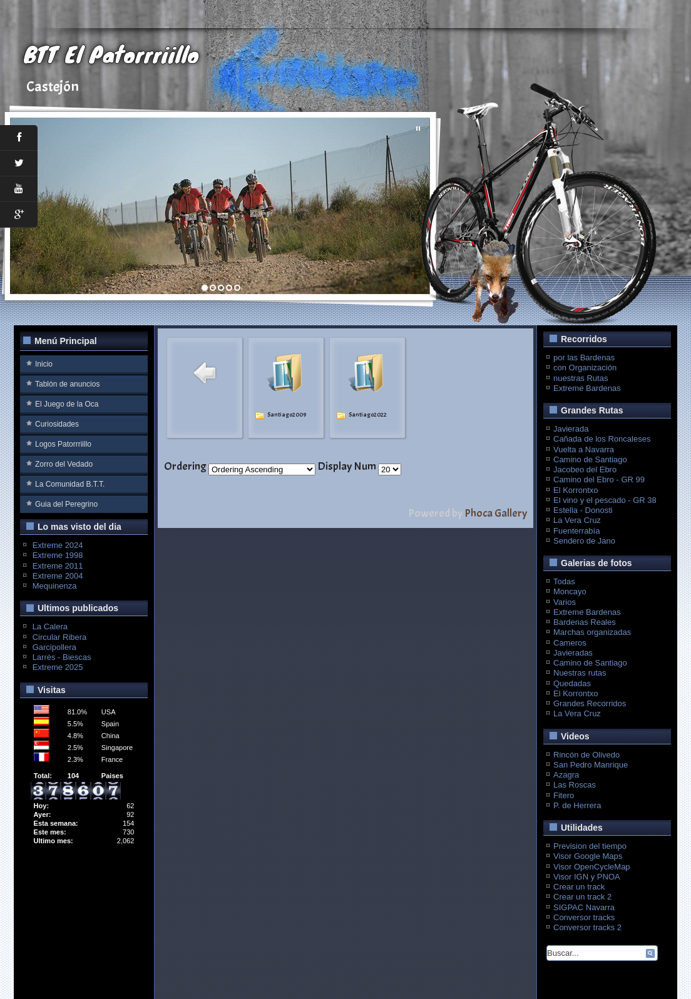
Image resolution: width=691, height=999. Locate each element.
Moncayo (569, 591)
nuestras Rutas (580, 378)
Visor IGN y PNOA (586, 876)
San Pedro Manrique (590, 764)
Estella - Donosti (583, 510)
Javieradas (573, 652)
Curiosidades (57, 424)
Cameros (569, 642)
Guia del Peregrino (66, 504)
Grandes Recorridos (589, 703)
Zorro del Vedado (64, 464)
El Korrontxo (575, 490)
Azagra (566, 774)
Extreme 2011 (58, 565)
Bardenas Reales (584, 622)
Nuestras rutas (580, 672)
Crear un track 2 (582, 896)
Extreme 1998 (58, 555)
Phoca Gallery (495, 513)
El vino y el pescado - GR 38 (605, 500)
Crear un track (579, 886)
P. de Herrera (577, 805)
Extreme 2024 (58, 545)
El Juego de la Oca (66, 404)
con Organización (585, 367)
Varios (564, 602)
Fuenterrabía (576, 530)
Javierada (570, 429)
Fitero (563, 795)
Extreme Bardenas (587, 388)
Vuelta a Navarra (583, 449)
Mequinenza (55, 586)
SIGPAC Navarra (584, 907)
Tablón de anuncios (67, 384)
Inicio (44, 364)
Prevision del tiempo (590, 846)
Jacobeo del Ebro (585, 469)
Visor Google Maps (587, 856)
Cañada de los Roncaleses (601, 439)
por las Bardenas (584, 357)
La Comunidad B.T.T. (70, 484)
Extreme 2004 (58, 576)
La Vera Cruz (577, 520)
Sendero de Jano (584, 540)
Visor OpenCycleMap (591, 866)
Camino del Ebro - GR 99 (599, 479)
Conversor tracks (584, 917)
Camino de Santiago (590, 459)
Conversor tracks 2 (587, 927)
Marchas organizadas (592, 632)
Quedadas (572, 683)
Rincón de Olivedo (586, 754)
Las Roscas (574, 784)
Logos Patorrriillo (63, 444)
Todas (564, 581)
